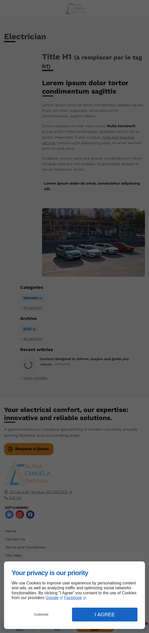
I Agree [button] (105, 614)
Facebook (73, 598)
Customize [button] (41, 614)
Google (52, 598)
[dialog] (74, 595)
